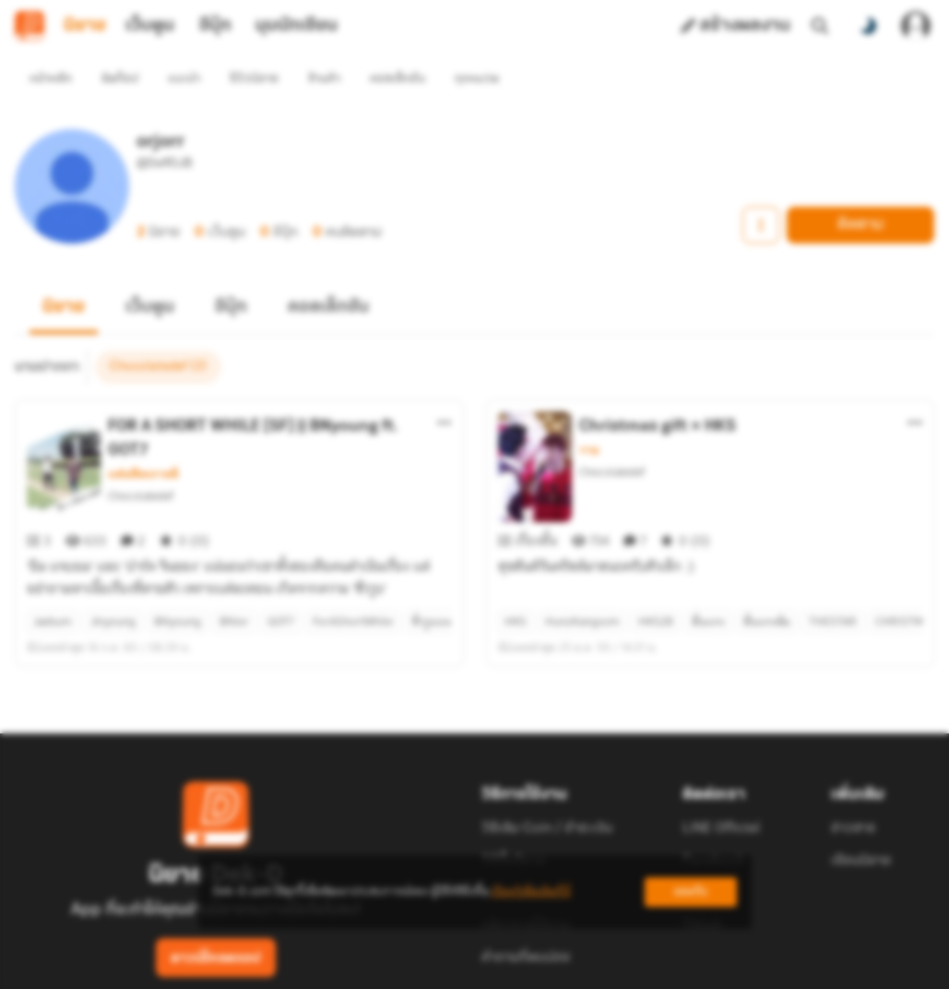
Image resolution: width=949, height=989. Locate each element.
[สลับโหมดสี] (867, 25)
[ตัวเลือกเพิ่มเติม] (444, 389)
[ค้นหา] (819, 25)
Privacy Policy (608, 966)
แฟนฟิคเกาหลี (143, 441)
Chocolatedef (140, 462)
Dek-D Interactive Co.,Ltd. (411, 966)
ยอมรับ (690, 891)
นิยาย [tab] (85, 26)
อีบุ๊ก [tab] (215, 26)
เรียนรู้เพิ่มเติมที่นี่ (531, 891)
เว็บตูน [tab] (149, 26)
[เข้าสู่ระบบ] (915, 25)
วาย (589, 417)
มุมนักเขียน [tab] (296, 26)
